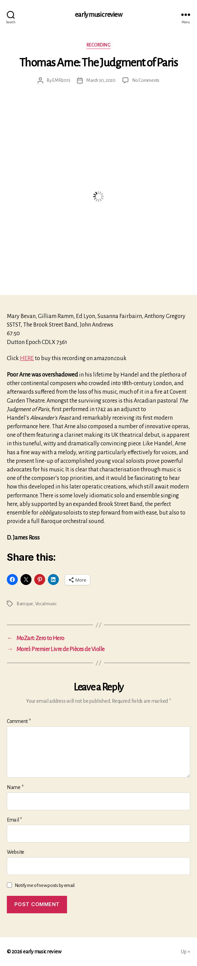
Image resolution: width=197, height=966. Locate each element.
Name (15, 787)
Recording (99, 45)
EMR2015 (61, 80)
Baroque (24, 603)
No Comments (145, 80)
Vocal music (46, 603)
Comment (19, 721)
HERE (27, 358)
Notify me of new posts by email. (45, 885)
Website (15, 852)
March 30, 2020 (100, 80)
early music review (98, 14)
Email (14, 820)
